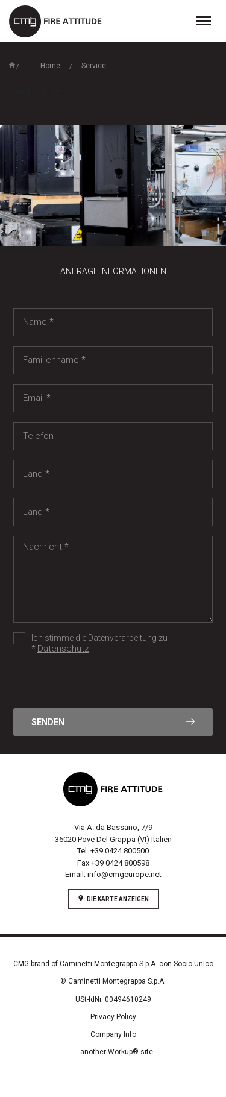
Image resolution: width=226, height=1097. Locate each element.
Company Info (113, 1034)
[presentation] (104, 684)
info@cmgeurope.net (124, 874)
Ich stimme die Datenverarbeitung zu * (90, 643)
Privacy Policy (113, 1017)
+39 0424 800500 (119, 850)
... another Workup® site (113, 1052)
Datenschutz (63, 648)
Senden (113, 722)
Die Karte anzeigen (113, 898)
